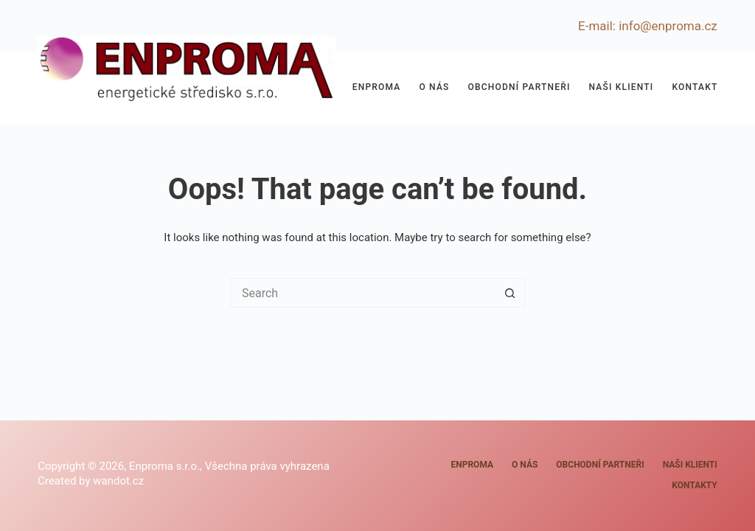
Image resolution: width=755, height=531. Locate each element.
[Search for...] (362, 293)
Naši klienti (621, 87)
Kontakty (698, 87)
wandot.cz (118, 480)
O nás (434, 87)
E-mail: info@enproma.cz (647, 25)
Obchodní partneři (519, 87)
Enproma (376, 87)
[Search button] (510, 293)
